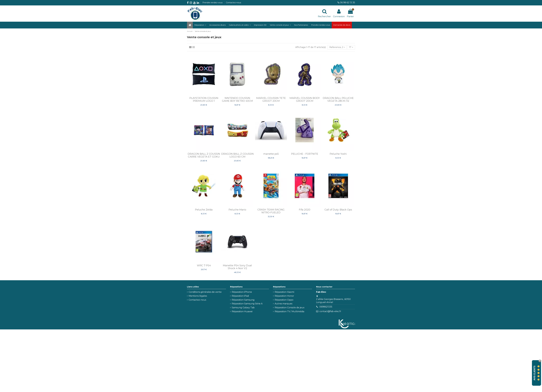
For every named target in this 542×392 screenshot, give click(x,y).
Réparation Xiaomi (284, 292)
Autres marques (283, 303)
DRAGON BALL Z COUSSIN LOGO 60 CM (237, 155)
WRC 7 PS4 (204, 265)
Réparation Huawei (242, 311)
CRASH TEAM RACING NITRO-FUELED (271, 211)
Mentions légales (198, 296)
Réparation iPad (240, 296)
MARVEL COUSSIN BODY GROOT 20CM (305, 100)
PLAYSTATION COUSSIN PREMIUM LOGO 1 (203, 100)
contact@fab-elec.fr (330, 311)
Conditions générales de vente (205, 292)
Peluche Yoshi (338, 153)
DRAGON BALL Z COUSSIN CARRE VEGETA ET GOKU (204, 155)
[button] (239, 25)
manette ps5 (271, 153)
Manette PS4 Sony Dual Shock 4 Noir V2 (237, 267)
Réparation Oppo (284, 300)
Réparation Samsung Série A (247, 303)
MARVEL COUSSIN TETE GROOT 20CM (271, 100)
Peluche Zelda (204, 209)
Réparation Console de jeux (289, 307)
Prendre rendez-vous (212, 2)
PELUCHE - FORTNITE (304, 153)
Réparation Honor (284, 296)
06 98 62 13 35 (347, 2)
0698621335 (325, 306)
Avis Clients (534, 373)
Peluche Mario (237, 209)
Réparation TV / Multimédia (289, 311)
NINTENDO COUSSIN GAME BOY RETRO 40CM (237, 100)
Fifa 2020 (304, 209)
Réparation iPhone (242, 292)
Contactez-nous (233, 2)
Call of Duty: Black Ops (338, 209)
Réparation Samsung (243, 300)
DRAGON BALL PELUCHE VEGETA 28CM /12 (338, 100)
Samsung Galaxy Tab (243, 307)
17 (351, 47)
